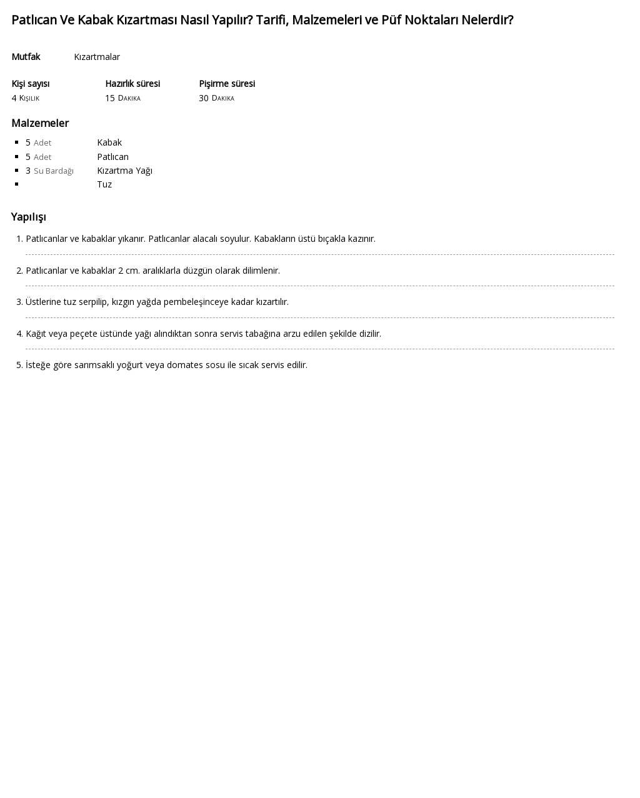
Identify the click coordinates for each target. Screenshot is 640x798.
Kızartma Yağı (124, 170)
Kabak (109, 142)
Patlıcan (113, 156)
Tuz (104, 184)
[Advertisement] (320, 592)
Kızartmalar (97, 56)
